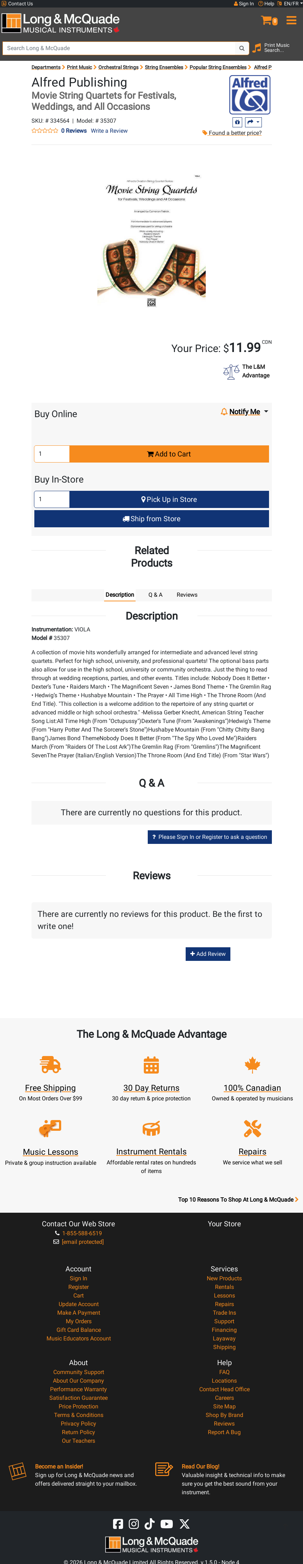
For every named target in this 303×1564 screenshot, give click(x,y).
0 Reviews (74, 131)
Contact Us (17, 4)
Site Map (224, 1406)
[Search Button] (242, 48)
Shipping (224, 1347)
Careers (224, 1397)
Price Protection (78, 1406)
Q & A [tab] (155, 594)
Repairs (224, 1304)
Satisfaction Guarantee (78, 1397)
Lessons (224, 1295)
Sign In (78, 1278)
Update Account (79, 1304)
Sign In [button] (244, 3)
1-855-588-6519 (78, 1233)
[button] (265, 17)
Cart (78, 1295)
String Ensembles (164, 67)
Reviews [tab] (187, 594)
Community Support (78, 1372)
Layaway (224, 1338)
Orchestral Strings (118, 67)
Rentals (224, 1287)
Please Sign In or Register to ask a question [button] (209, 837)
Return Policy (78, 1432)
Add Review (208, 953)
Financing (224, 1329)
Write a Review (109, 130)
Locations (224, 1380)
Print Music (79, 67)
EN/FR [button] (288, 3)
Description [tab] (120, 594)
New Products (224, 1278)
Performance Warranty (78, 1389)
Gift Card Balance (79, 1329)
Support (224, 1321)
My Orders (79, 1321)
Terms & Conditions (78, 1415)
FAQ (224, 1372)
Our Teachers (78, 1440)
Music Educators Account (79, 1338)
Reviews (224, 1423)
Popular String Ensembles (218, 67)
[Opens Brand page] (249, 94)
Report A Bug (224, 1432)
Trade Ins (224, 1312)
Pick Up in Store (169, 499)
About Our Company (78, 1380)
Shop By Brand (224, 1415)
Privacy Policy (78, 1423)
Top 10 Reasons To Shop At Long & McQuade (238, 1200)
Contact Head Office (224, 1389)
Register (78, 1287)
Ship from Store (151, 518)
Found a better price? (232, 132)
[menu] (290, 17)
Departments (45, 67)
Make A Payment (78, 1312)
